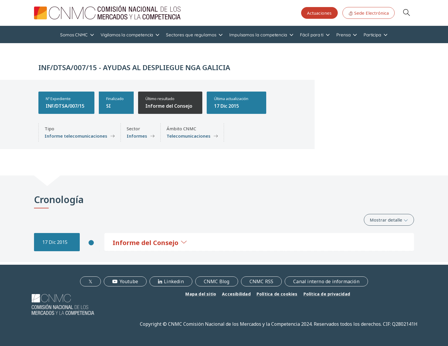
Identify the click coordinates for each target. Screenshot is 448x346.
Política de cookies (277, 294)
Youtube (129, 281)
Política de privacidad (326, 294)
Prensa (343, 35)
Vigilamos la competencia (127, 35)
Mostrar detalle (389, 220)
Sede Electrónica (368, 13)
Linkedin (174, 281)
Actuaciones (319, 13)
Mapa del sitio (200, 294)
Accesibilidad (236, 294)
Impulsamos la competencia (258, 35)
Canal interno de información (326, 281)
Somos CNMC (74, 35)
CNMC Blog (217, 281)
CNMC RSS (262, 281)
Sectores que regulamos (191, 35)
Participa (372, 35)
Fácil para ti (311, 35)
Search (406, 12)
